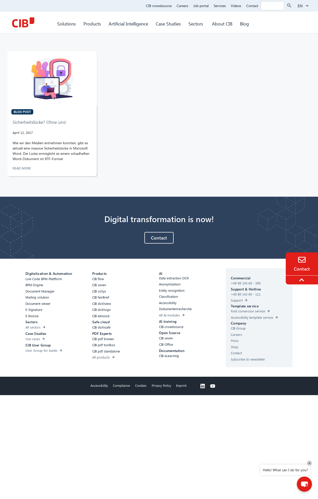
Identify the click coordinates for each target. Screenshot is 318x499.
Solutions (66, 23)
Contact (252, 5)
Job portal (201, 5)
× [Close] (309, 463)
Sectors (196, 23)
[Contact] (302, 259)
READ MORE (22, 168)
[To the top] (302, 280)
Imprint (181, 385)
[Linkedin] (202, 386)
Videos (236, 5)
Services (220, 5)
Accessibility (99, 385)
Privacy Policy (161, 385)
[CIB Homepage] (23, 22)
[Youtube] (212, 386)
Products (92, 23)
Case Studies (168, 23)
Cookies (141, 385)
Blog (244, 23)
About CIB (222, 23)
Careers (182, 5)
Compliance (121, 385)
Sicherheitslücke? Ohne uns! (39, 122)
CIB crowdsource (159, 5)
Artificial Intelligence (128, 23)
